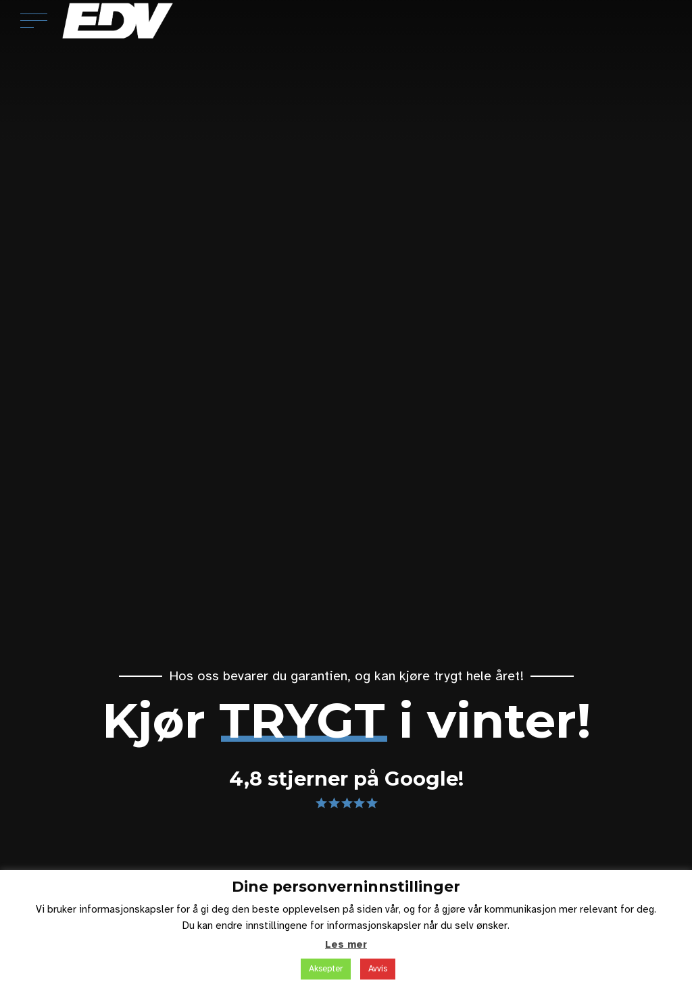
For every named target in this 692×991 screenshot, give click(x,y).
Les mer (346, 944)
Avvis (377, 968)
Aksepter (326, 968)
